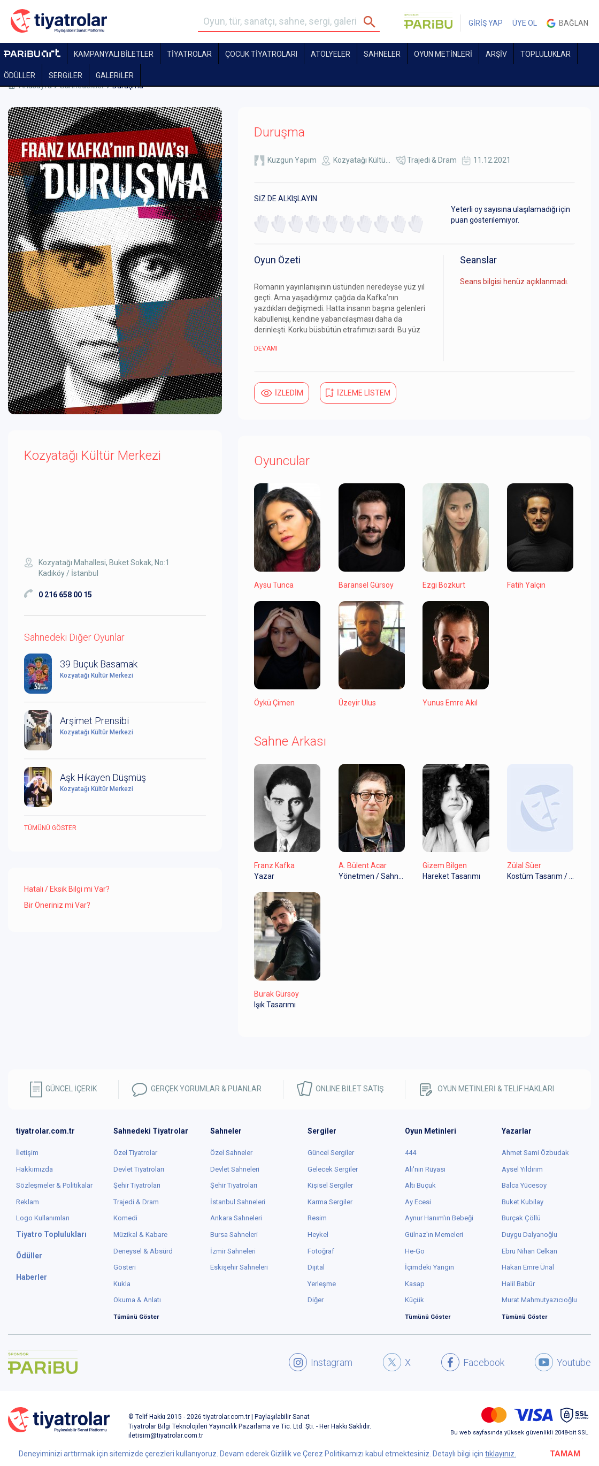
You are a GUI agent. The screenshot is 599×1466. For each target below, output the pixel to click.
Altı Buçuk (420, 1185)
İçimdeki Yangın (429, 1267)
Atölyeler (330, 54)
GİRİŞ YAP (486, 23)
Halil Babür (518, 1284)
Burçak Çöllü (521, 1218)
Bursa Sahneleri (234, 1234)
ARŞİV (496, 54)
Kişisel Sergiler (330, 1185)
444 (410, 1153)
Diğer (316, 1300)
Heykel (318, 1234)
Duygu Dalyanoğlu (529, 1234)
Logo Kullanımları (43, 1218)
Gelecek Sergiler (333, 1169)
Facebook (472, 1362)
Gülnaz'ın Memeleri (434, 1234)
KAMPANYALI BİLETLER (113, 54)
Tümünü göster (50, 828)
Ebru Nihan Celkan (529, 1251)
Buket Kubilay (522, 1202)
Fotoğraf (321, 1251)
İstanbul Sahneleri (237, 1202)
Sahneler (382, 54)
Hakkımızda (34, 1169)
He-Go (415, 1251)
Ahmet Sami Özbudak (535, 1153)
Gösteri (124, 1267)
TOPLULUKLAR (545, 54)
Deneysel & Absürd (143, 1251)
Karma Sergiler (330, 1202)
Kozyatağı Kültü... (361, 160)
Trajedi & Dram (432, 160)
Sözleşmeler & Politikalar (54, 1185)
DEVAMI (266, 348)
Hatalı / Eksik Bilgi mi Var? (67, 889)
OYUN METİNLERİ (443, 54)
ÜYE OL (524, 23)
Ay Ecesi (418, 1202)
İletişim (27, 1153)
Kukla (121, 1284)
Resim (317, 1218)
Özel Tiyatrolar (135, 1153)
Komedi (125, 1218)
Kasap (415, 1284)
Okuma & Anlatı (137, 1300)
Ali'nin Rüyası (425, 1169)
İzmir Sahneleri (233, 1251)
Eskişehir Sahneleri (239, 1267)
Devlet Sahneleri (234, 1169)
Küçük (414, 1300)
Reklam (27, 1202)
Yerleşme (322, 1284)
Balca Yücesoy (524, 1185)
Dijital (316, 1267)
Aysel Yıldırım (522, 1169)
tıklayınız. (500, 1453)
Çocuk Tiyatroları (261, 54)
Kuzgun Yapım (292, 160)
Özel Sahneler (231, 1153)
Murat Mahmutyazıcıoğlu (539, 1300)
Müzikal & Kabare (140, 1234)
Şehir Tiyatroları (136, 1185)
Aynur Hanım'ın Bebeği (439, 1218)
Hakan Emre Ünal (528, 1267)
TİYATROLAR (189, 54)
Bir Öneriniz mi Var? (57, 905)
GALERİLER (115, 75)
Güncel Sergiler (331, 1153)
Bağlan (567, 23)
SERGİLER (65, 75)
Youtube (563, 1362)
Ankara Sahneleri (236, 1218)
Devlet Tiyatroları (138, 1169)
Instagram (320, 1362)
